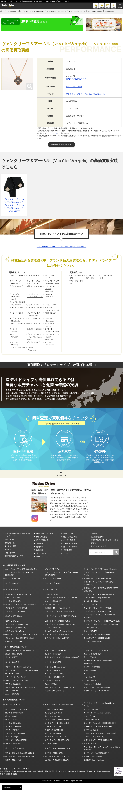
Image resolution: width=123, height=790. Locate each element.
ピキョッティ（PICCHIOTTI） (56, 744)
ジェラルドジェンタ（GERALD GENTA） (99, 601)
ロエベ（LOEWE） (12, 701)
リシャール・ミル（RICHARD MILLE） (20, 645)
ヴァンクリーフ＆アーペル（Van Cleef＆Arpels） (86, 94)
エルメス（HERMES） (53, 586)
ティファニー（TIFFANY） (15, 618)
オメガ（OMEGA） (34, 275)
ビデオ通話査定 (42, 547)
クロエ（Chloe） (90, 664)
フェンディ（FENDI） (53, 688)
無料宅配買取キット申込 (13, 563)
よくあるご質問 (10, 553)
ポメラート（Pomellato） (15, 756)
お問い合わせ (9, 560)
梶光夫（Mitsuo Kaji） (13, 767)
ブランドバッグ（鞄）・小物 (90, 277)
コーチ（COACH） (12, 669)
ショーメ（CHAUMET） (54, 608)
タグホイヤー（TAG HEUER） (16, 615)
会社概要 (93, 541)
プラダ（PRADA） (91, 688)
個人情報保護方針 (97, 544)
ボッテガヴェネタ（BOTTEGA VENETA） (21, 694)
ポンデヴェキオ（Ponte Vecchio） (58, 756)
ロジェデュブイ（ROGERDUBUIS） (97, 645)
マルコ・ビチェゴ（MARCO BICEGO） (20, 760)
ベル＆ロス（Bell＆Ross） (15, 638)
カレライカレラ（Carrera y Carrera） (98, 720)
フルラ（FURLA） (52, 691)
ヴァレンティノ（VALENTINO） (96, 658)
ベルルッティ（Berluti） (93, 691)
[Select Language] (12, 787)
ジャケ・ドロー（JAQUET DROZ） (97, 605)
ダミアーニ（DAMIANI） (54, 737)
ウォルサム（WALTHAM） (55, 717)
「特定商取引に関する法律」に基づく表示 (104, 548)
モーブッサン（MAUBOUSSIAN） (97, 760)
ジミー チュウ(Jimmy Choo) (55, 674)
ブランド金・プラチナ (76, 282)
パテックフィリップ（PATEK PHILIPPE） (52, 282)
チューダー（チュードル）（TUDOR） (34, 282)
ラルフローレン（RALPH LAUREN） (98, 642)
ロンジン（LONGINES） (93, 649)
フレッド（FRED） (52, 751)
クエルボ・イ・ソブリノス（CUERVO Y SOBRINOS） (99, 590)
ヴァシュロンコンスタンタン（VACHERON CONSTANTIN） (61, 581)
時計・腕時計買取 (70, 544)
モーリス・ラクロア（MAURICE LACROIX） (22, 642)
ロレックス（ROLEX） (17, 302)
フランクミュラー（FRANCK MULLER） (34, 295)
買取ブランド (68, 541)
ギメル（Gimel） (11, 723)
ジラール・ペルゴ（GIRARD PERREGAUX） (22, 612)
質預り (107, 5)
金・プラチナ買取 (70, 554)
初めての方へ (9, 547)
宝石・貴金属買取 (70, 551)
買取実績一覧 (9, 550)
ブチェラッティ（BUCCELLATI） (57, 747)
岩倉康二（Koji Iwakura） (93, 764)
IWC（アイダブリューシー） (52, 277)
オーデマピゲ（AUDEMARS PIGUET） (98, 586)
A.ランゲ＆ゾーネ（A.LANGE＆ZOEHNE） (21, 576)
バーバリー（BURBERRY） (55, 684)
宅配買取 (39, 551)
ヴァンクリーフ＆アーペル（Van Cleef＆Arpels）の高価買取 (61, 246)
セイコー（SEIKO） (52, 612)
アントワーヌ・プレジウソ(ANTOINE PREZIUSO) (19, 581)
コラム (66, 560)
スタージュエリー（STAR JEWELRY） (98, 734)
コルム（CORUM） (52, 601)
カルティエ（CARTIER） (54, 590)
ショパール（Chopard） (93, 608)
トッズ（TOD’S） (90, 681)
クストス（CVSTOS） (13, 597)
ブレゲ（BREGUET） (92, 635)
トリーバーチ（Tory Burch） (16, 684)
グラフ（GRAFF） (12, 727)
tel (96, 5)
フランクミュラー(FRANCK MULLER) (98, 747)
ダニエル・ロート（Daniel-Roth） (58, 615)
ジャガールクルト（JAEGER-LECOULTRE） (61, 605)
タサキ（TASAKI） (12, 737)
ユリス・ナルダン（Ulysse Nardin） (58, 642)
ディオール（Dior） (12, 681)
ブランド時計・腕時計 (76, 277)
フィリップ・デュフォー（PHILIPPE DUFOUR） (102, 628)
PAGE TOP (61, 482)
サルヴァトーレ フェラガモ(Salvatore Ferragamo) (98, 669)
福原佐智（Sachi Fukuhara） (94, 767)
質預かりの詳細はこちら (76, 79)
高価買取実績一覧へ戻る (61, 144)
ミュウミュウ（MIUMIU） (55, 698)
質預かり (39, 564)
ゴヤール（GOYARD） (53, 669)
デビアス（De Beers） (53, 740)
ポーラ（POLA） (90, 751)
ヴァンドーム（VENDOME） (16, 717)
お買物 (101, 5)
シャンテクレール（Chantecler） (57, 730)
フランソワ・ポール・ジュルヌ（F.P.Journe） (101, 631)
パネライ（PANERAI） (34, 286)
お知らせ (7, 557)
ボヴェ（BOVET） (91, 638)
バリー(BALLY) (89, 684)
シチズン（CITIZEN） (13, 605)
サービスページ (51, 133)
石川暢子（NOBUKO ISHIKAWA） (58, 767)
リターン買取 (41, 560)
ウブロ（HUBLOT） (17, 286)
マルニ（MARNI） (12, 698)
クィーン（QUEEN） (53, 723)
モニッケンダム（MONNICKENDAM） (20, 764)
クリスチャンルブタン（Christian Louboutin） (62, 664)
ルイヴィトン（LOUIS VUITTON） (58, 645)
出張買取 (39, 557)
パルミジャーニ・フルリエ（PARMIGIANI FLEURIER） (100, 623)
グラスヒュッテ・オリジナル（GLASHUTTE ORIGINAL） (101, 596)
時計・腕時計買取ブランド (14, 572)
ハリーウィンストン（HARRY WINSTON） (52, 288)
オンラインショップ (98, 553)
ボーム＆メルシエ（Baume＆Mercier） (60, 638)
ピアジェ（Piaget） (12, 628)
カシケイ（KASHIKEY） (14, 720)
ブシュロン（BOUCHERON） (16, 747)
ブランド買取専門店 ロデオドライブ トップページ (18, 542)
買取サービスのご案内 (44, 541)
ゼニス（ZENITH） (91, 612)
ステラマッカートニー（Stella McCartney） (22, 677)
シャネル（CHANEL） (13, 608)
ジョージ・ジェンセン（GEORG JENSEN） (100, 730)
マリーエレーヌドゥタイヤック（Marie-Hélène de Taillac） (102, 755)
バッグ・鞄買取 (69, 547)
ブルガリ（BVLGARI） (53, 635)
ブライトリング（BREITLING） (15, 282)
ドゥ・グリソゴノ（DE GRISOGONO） (60, 618)
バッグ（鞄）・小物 (74, 86)
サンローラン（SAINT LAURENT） (18, 674)
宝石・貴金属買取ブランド (14, 707)
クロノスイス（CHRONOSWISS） (18, 601)
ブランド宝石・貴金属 (106, 277)
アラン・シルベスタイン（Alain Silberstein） (101, 576)
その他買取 (67, 557)
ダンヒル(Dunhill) (90, 677)
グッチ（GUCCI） (51, 597)
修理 (113, 5)
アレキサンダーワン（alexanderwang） (20, 658)
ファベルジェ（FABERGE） (94, 744)
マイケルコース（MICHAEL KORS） (97, 694)
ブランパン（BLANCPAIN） (16, 635)
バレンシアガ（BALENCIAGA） (17, 688)
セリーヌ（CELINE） (53, 677)
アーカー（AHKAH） (13, 712)
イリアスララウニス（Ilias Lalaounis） (59, 712)
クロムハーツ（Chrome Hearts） (57, 727)
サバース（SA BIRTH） (92, 727)
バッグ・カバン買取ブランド (15, 654)
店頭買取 (39, 554)
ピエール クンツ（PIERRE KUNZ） (58, 628)
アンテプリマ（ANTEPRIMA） (56, 658)
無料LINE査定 (41, 544)
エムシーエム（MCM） (14, 661)
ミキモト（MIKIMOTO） (54, 760)
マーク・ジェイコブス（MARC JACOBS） (61, 694)
